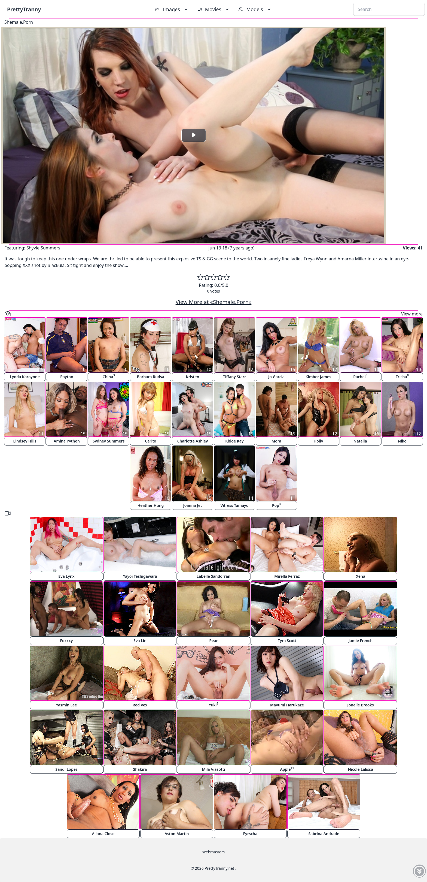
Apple (287, 769)
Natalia (360, 441)
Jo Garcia (276, 376)
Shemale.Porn (18, 22)
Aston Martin (176, 833)
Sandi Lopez (66, 769)
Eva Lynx (66, 576)
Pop (276, 505)
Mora (276, 441)
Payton (66, 376)
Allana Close (103, 833)
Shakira (140, 769)
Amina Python (67, 441)
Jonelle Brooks (360, 705)
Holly (318, 441)
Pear (213, 640)
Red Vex (140, 705)
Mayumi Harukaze (287, 705)
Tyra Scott (287, 640)
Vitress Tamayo (235, 505)
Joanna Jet (192, 505)
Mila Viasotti (213, 769)
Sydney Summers (109, 441)
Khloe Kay (234, 441)
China (109, 376)
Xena (360, 576)
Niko (402, 441)
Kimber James (318, 376)
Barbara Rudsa (150, 376)
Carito (150, 441)
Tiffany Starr (234, 376)
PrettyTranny (24, 9)
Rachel (360, 376)
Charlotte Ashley (192, 441)
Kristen (192, 376)
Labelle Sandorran (213, 576)
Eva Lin (140, 640)
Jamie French (361, 640)
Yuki (213, 704)
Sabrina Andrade (323, 833)
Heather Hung (151, 505)
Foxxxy (66, 640)
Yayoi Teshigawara (140, 576)
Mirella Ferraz (287, 576)
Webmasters (213, 851)
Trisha (402, 376)
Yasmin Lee (66, 705)
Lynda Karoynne (25, 376)
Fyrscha (250, 833)
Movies (213, 9)
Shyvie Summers (43, 248)
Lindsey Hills (24, 441)
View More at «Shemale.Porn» (214, 302)
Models (255, 9)
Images (172, 9)
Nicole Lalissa (360, 769)
